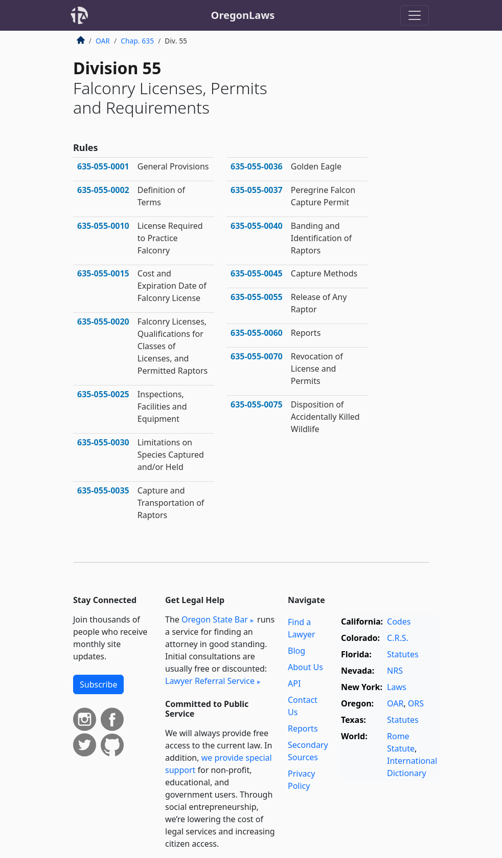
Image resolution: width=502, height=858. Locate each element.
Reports (303, 728)
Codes (398, 621)
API (294, 683)
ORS (416, 703)
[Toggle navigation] (414, 15)
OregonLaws (243, 15)
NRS (395, 670)
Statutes (403, 654)
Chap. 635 (137, 41)
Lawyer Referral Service (210, 681)
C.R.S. (397, 638)
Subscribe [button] (98, 684)
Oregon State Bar (214, 619)
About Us (305, 667)
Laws (396, 687)
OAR (103, 41)
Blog (296, 650)
